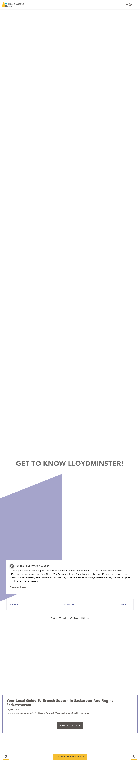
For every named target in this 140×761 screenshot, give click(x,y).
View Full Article (70, 725)
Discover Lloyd (18, 587)
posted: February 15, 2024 (32, 566)
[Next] (125, 604)
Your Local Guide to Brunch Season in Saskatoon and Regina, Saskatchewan (61, 702)
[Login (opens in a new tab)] (127, 4)
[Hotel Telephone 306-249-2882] (134, 757)
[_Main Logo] (33, 4)
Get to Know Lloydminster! (70, 463)
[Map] (6, 757)
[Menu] (136, 4)
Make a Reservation (70, 756)
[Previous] (14, 604)
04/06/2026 (13, 709)
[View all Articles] (70, 604)
